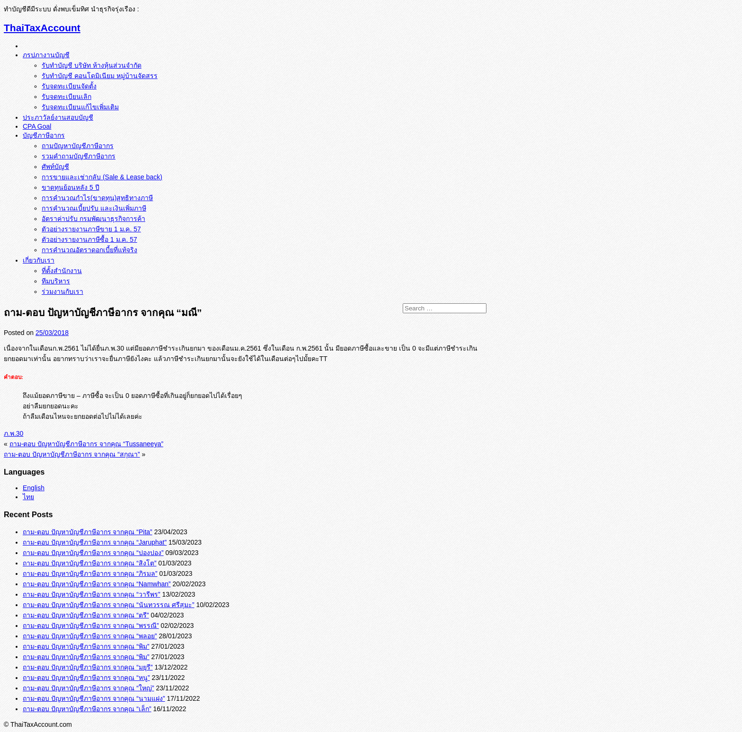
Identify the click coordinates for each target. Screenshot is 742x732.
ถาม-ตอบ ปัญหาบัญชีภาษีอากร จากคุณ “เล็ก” (87, 709)
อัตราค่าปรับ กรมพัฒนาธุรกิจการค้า (93, 218)
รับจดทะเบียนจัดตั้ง (69, 86)
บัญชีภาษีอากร (44, 135)
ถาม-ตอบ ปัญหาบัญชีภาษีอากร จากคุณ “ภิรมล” (90, 573)
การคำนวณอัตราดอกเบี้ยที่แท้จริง (89, 250)
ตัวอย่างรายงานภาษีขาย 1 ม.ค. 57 (91, 229)
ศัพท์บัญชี (55, 166)
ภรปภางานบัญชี (46, 55)
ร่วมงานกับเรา (62, 291)
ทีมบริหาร (56, 281)
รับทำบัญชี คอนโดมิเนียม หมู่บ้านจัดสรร (100, 75)
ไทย (28, 497)
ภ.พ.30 (13, 433)
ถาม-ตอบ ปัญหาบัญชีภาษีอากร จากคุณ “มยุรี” (88, 667)
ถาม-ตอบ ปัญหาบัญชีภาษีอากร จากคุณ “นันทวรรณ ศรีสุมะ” (108, 605)
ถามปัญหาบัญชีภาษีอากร (78, 146)
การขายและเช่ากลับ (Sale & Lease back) (102, 177)
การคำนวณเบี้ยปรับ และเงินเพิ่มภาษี (94, 208)
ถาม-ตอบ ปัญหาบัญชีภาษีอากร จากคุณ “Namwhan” (97, 584)
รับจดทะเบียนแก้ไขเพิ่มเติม (80, 107)
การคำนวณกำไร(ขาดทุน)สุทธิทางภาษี (97, 198)
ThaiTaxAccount (42, 27)
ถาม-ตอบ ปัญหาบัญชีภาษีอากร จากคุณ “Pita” (87, 532)
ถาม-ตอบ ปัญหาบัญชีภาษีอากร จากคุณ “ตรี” (86, 615)
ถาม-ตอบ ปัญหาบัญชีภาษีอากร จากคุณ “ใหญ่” (88, 688)
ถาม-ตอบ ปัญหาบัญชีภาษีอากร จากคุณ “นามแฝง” (94, 698)
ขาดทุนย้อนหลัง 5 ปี (70, 187)
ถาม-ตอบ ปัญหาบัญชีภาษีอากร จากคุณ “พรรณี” (91, 625)
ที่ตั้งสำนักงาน (62, 270)
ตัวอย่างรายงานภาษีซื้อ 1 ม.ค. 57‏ (89, 239)
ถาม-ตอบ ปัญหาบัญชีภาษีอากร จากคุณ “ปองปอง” (93, 552)
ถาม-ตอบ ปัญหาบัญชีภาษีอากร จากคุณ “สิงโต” (90, 563)
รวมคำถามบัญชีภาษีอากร (78, 156)
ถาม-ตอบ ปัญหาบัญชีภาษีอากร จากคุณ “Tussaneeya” (86, 444)
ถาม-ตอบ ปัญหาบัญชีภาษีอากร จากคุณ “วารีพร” (91, 594)
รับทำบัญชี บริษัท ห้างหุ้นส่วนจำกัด (91, 65)
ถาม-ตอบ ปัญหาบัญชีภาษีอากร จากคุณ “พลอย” (90, 636)
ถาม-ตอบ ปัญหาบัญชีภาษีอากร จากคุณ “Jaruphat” (95, 542)
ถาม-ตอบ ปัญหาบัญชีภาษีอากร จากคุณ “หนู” (86, 677)
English (33, 488)
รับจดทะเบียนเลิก (66, 96)
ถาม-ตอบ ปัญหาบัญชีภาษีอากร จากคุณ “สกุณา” (72, 454)
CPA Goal (37, 126)
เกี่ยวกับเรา (38, 260)
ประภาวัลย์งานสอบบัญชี (58, 117)
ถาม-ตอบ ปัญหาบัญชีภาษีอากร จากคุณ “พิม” (86, 646)
